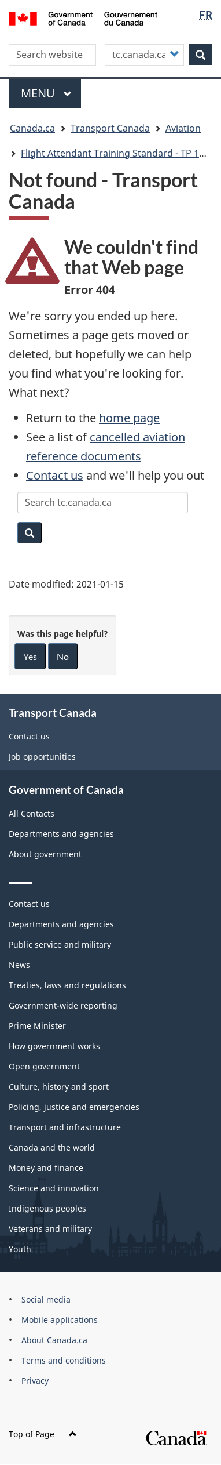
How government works (54, 1045)
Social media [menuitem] (46, 1299)
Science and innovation (54, 1188)
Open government (44, 1066)
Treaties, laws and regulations (67, 985)
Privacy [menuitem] (35, 1380)
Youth (20, 1248)
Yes (30, 656)
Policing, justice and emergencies (74, 1106)
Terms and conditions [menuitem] (63, 1360)
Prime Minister (37, 1025)
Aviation (183, 128)
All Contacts (31, 813)
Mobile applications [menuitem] (59, 1319)
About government (45, 854)
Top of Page (43, 1433)
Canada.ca (32, 128)
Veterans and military (50, 1228)
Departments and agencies (61, 833)
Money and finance (46, 1167)
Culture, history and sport (59, 1086)
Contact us (54, 475)
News (19, 964)
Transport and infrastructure (65, 1127)
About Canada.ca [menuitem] (54, 1340)
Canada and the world (52, 1147)
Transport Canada (110, 128)
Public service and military (60, 944)
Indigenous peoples (47, 1208)
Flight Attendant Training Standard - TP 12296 (120, 153)
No (63, 656)
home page (129, 418)
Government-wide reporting (63, 1005)
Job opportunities (42, 756)
